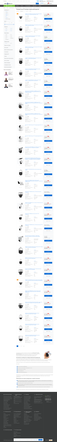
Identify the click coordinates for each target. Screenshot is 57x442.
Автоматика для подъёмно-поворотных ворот (7, 400)
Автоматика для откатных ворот (7, 396)
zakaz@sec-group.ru (48, 396)
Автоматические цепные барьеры (28, 408)
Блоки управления (6, 401)
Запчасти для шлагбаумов (27, 407)
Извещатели (25, 413)
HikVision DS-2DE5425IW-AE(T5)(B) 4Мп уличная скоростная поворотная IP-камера (32, 69)
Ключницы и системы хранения (7, 424)
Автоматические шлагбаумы (27, 396)
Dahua (35, 106)
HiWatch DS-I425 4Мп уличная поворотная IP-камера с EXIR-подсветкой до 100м (33, 47)
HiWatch (35, 294)
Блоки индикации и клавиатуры (28, 420)
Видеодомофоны (36, 414)
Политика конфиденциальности (49, 401)
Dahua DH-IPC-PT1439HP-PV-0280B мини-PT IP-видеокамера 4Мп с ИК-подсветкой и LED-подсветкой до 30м (33, 103)
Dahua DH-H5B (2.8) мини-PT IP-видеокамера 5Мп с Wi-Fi (34, 136)
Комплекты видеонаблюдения (17, 413)
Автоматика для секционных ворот (8, 398)
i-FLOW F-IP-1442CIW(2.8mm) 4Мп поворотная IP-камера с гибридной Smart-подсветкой (33, 80)
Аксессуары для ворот (16, 403)
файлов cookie (35, 439)
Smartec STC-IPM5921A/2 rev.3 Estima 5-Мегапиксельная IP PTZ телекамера (34, 203)
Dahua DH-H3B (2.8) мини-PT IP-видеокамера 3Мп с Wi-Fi (34, 125)
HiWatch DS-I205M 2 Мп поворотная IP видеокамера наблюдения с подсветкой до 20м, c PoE (33, 14)
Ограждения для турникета (7, 414)
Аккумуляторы (15, 434)
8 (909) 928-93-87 (48, 399)
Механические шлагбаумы (27, 398)
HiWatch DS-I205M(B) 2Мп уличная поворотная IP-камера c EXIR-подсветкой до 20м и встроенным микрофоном (33, 292)
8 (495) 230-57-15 (48, 398)
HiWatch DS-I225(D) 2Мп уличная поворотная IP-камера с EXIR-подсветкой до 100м (34, 25)
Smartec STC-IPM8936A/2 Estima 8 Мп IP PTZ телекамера (32, 214)
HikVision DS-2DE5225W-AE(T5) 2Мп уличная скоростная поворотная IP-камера (32, 313)
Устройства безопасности (27, 404)
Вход (44, 3)
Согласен (40, 439)
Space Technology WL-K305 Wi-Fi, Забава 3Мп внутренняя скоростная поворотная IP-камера (32, 236)
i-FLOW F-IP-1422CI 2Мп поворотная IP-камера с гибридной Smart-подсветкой (33, 36)
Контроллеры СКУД (6, 420)
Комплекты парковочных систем (38, 396)
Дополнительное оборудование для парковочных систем (38, 401)
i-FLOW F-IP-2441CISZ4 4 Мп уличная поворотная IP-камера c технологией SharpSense (33, 58)
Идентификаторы (6, 422)
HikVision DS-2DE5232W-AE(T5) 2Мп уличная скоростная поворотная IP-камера (32, 324)
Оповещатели (25, 414)
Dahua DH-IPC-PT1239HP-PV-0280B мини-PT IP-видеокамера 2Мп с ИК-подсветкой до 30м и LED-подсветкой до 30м (33, 92)
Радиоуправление (6, 403)
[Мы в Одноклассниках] (47, 440)
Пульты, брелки (5, 402)
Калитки (5, 413)
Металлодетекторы (6, 423)
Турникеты (5, 427)
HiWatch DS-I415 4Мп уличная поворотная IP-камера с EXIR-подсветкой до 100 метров (33, 258)
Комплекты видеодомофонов (37, 413)
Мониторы (15, 419)
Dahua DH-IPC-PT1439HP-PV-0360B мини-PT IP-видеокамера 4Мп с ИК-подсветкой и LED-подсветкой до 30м (33, 114)
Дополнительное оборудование (28, 406)
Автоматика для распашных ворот (8, 397)
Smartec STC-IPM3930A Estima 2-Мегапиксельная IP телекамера (33, 192)
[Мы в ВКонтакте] (46, 440)
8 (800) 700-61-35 (50, 1)
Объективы (15, 418)
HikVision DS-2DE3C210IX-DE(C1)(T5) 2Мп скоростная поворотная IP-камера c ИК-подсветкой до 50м (33, 302)
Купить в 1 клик (48, 98)
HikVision (35, 305)
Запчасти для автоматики (7, 409)
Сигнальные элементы (26, 405)
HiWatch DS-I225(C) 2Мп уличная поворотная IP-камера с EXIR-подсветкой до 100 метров (34, 247)
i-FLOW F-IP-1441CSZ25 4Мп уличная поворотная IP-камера (33, 169)
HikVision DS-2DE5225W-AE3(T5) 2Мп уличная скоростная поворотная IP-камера (32, 335)
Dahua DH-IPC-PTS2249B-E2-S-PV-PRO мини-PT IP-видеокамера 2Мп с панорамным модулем (33, 147)
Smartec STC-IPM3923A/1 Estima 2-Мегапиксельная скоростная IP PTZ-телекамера (33, 269)
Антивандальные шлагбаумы (27, 397)
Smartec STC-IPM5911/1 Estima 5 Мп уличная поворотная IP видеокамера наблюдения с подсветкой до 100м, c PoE (34, 181)
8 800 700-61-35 (42, 1)
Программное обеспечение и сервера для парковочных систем (38, 399)
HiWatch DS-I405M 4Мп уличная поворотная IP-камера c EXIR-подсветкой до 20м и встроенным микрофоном (33, 280)
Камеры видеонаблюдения (17, 414)
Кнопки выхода (5, 421)
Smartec (35, 184)
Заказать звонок (41, 0)
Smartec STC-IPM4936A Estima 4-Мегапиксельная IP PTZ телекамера (34, 225)
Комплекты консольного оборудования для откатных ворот (18, 396)
